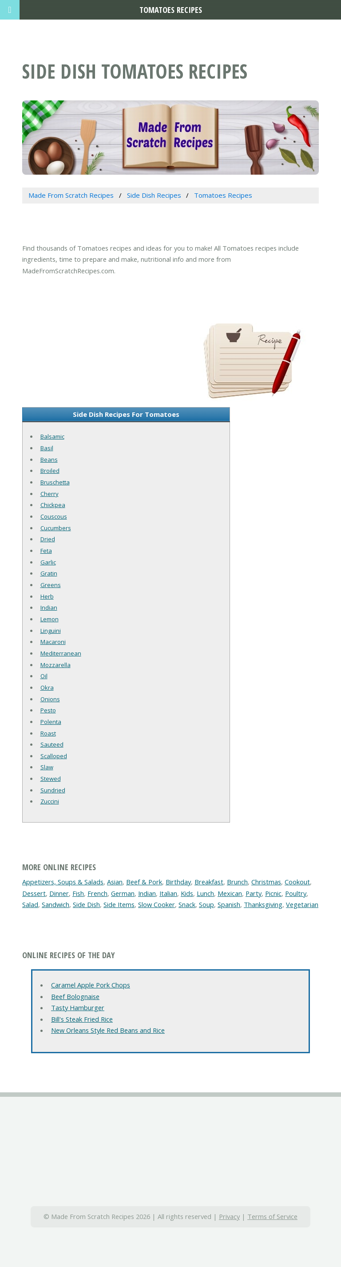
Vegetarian (302, 904)
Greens (50, 585)
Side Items (119, 904)
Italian (168, 893)
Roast (48, 733)
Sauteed (51, 744)
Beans (49, 460)
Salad (30, 904)
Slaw (46, 767)
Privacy (229, 1216)
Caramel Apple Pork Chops (90, 984)
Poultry (295, 893)
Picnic (273, 893)
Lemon (49, 619)
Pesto (48, 710)
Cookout (297, 881)
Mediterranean (60, 653)
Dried (47, 539)
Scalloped (53, 756)
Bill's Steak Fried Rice (82, 1019)
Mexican (230, 893)
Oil (44, 676)
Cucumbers (55, 528)
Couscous (53, 516)
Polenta (50, 722)
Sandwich (55, 904)
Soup (206, 904)
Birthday (178, 881)
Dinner (59, 893)
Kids (187, 893)
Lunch (205, 893)
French (97, 893)
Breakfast (208, 881)
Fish (78, 893)
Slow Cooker (156, 904)
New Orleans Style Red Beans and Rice (108, 1030)
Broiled (49, 471)
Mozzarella (55, 665)
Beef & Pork (144, 881)
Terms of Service (272, 1216)
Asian (115, 881)
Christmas (266, 881)
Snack (186, 904)
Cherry (49, 494)
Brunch (237, 881)
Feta (46, 551)
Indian (48, 608)
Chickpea (52, 505)
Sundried (52, 790)
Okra (47, 687)
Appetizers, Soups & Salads (62, 881)
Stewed (50, 779)
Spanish (229, 904)
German (123, 893)
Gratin (48, 573)
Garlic (48, 562)
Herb (47, 596)
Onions (50, 699)
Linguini (50, 631)
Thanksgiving (263, 904)
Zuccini (49, 801)
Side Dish (86, 904)
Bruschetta (55, 482)
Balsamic (52, 436)
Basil (46, 448)
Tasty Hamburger (77, 1007)
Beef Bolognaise (75, 996)
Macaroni (53, 642)
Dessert (34, 893)
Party (254, 893)
